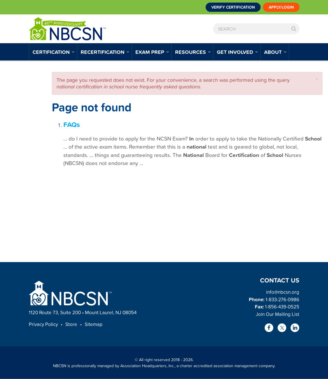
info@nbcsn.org (282, 292)
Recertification (103, 52)
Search (293, 28)
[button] (316, 79)
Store (71, 324)
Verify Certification (233, 7)
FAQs (71, 124)
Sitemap (94, 324)
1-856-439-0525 (282, 306)
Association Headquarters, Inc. (147, 365)
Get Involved (236, 52)
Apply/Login (281, 7)
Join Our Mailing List (277, 314)
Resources (191, 52)
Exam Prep (150, 52)
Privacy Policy (43, 324)
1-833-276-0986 (282, 299)
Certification (52, 52)
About (273, 52)
